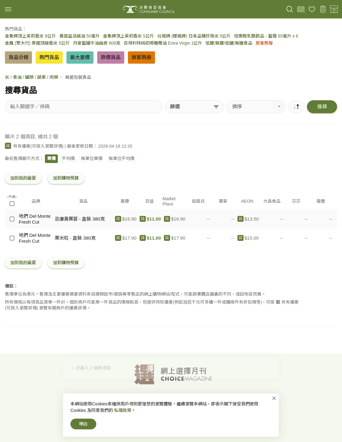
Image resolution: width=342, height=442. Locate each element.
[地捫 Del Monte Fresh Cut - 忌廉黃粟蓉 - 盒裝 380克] (12, 219)
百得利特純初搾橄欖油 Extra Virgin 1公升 (163, 43)
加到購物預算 (66, 178)
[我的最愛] (312, 9)
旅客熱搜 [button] (141, 57)
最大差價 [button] (80, 57)
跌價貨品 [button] (111, 57)
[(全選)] (12, 203)
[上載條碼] (300, 9)
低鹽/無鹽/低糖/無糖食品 (228, 43)
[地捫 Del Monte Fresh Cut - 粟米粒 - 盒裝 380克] (12, 238)
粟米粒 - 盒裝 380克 (75, 238)
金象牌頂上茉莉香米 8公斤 (30, 36)
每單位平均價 (121, 158)
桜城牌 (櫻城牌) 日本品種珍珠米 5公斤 (194, 36)
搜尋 (322, 106)
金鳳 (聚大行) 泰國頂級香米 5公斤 (37, 43)
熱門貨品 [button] (49, 57)
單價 (51, 158)
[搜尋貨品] (83, 106)
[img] (8, 9)
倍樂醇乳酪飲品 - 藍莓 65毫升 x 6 (266, 36)
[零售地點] (334, 9)
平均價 (68, 158)
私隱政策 (122, 418)
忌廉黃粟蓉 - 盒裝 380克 (80, 218)
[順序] (296, 106)
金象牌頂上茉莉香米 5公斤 (128, 36)
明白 (83, 431)
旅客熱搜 (264, 43)
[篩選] (194, 106)
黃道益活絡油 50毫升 (79, 36)
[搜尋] (289, 9)
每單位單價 (91, 158)
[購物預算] (323, 9)
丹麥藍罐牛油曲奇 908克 (96, 43)
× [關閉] (274, 406)
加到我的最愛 (23, 178)
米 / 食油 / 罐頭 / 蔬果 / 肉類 (31, 77)
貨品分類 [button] (18, 57)
